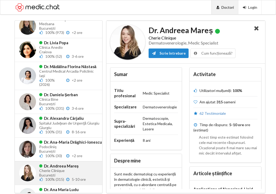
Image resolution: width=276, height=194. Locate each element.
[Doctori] (224, 7)
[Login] (250, 7)
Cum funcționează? (213, 53)
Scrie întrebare (169, 53)
